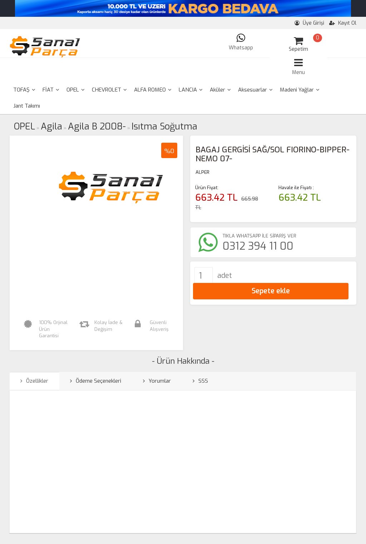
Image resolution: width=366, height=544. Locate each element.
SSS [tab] (200, 380)
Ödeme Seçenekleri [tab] (95, 380)
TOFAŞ (24, 89)
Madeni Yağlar (300, 89)
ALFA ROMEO (153, 89)
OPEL (75, 89)
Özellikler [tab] (34, 380)
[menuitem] (24, 90)
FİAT (51, 89)
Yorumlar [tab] (157, 380)
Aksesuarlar (255, 89)
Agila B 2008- (97, 126)
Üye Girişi (309, 23)
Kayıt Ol (342, 23)
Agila (51, 126)
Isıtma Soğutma (164, 126)
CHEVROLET (109, 89)
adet (224, 275)
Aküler (220, 89)
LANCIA (191, 89)
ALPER (202, 172)
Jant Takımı (26, 105)
